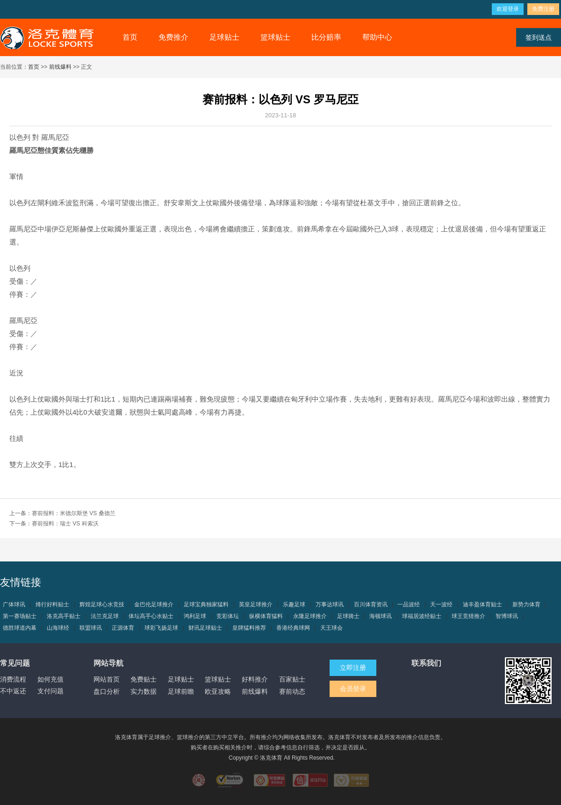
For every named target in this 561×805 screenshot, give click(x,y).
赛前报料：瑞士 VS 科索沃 (65, 523)
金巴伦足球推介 (153, 604)
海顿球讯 (380, 616)
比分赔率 (326, 37)
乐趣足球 (294, 604)
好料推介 (255, 679)
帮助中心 (377, 37)
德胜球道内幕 (19, 628)
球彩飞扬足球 (161, 628)
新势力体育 (526, 604)
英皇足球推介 (256, 604)
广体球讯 (14, 604)
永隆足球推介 (310, 616)
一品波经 (408, 604)
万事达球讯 (330, 604)
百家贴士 (292, 679)
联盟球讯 (90, 628)
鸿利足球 (195, 616)
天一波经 (441, 604)
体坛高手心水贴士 (151, 616)
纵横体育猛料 (266, 616)
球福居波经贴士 (421, 616)
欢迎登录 (507, 9)
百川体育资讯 (371, 604)
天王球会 (331, 628)
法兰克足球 (105, 616)
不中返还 (13, 691)
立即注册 (353, 667)
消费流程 (13, 679)
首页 (129, 37)
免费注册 (543, 9)
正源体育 (123, 628)
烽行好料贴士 (52, 604)
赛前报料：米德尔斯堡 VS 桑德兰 (73, 513)
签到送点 (538, 37)
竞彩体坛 (227, 616)
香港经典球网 (293, 628)
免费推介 (173, 37)
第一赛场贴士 (19, 616)
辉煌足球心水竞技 (101, 604)
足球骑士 (348, 616)
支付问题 (50, 691)
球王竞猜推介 (468, 616)
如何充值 (50, 679)
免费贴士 (143, 679)
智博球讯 (507, 616)
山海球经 (58, 628)
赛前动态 (292, 691)
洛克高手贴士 (63, 616)
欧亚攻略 (218, 691)
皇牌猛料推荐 (249, 628)
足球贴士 (224, 37)
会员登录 (353, 688)
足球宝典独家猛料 (206, 604)
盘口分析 (107, 691)
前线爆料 (60, 67)
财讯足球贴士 (205, 628)
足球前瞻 (181, 691)
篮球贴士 (275, 37)
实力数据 (143, 691)
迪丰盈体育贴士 (482, 604)
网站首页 (107, 679)
